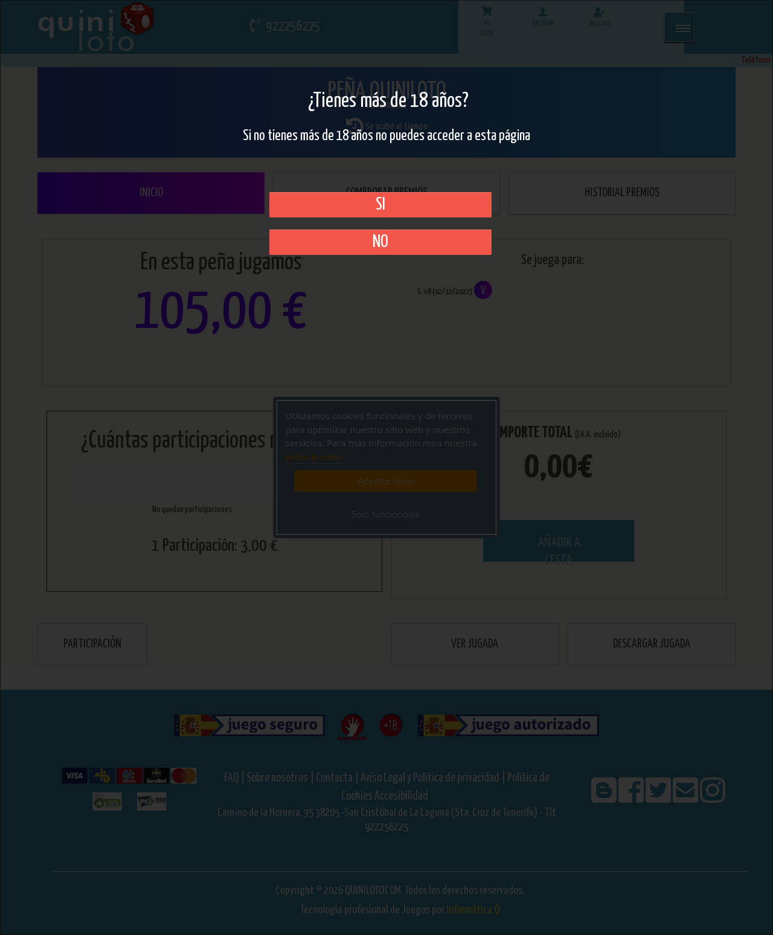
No (380, 242)
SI (380, 204)
